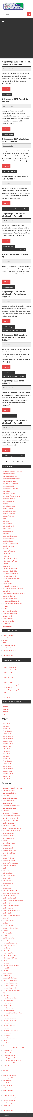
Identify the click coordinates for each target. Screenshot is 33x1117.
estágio (5, 640)
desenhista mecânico (9, 865)
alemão (5, 706)
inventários (6, 968)
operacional (6, 591)
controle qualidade (9, 513)
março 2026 (7, 728)
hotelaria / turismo (9, 551)
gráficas (5, 548)
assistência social (8, 486)
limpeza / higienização (10, 568)
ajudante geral (7, 803)
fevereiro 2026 (7, 731)
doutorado (6, 697)
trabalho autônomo (9, 648)
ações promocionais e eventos (12, 471)
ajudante (6, 795)
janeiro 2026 (7, 733)
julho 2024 (6, 778)
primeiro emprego (9, 645)
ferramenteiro (7, 933)
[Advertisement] (16, 41)
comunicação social (9, 506)
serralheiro (6, 1083)
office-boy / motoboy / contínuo (13, 588)
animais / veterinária (9, 481)
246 (18, 461)
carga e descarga (8, 833)
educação (6, 521)
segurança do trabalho (10, 611)
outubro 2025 (7, 741)
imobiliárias (6, 553)
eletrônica (6, 533)
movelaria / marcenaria (10, 586)
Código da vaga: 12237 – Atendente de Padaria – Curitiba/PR (15, 140)
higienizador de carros (10, 943)
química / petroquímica (10, 598)
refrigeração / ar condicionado (12, 603)
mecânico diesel (8, 1000)
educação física (7, 523)
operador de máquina (10, 1038)
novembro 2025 (8, 738)
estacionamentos (8, 538)
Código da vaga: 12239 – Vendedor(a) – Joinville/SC (15, 100)
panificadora (7, 1043)
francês (5, 711)
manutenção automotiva (10, 573)
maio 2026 (6, 723)
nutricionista (7, 1033)
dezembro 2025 (8, 736)
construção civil (8, 508)
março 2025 (7, 758)
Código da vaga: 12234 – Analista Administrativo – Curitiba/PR (13, 214)
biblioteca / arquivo (9, 493)
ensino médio (20, 456)
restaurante (6, 1068)
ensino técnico (7, 682)
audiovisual (6, 491)
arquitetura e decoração (10, 483)
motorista (6, 1015)
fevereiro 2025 (7, 761)
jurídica (5, 563)
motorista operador (9, 1025)
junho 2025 (6, 751)
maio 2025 (6, 753)
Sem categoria (7, 94)
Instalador (6, 963)
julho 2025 (6, 748)
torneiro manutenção (9, 1098)
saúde (5, 608)
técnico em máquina (9, 1093)
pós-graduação (7, 687)
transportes (6, 623)
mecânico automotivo (10, 998)
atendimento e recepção (10, 209)
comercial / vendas (8, 134)
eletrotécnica (7, 888)
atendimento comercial (9, 171)
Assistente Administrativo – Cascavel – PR (15, 255)
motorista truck (8, 1028)
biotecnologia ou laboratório (12, 828)
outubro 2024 (7, 771)
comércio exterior (8, 501)
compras (5, 503)
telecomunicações (8, 621)
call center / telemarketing (11, 496)
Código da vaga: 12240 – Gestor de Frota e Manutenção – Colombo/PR (16, 63)
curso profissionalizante (10, 665)
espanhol (6, 709)
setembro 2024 (8, 773)
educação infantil (8, 526)
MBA (4, 692)
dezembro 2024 (8, 766)
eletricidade (7, 528)
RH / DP (22, 249)
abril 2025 (6, 756)
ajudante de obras (8, 800)
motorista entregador (10, 1020)
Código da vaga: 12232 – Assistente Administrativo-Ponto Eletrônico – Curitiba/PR (14, 337)
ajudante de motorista (10, 798)
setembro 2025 (8, 743)
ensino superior (8, 677)
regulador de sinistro (9, 1063)
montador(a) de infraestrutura (12, 1013)
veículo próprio (7, 655)
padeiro (5, 1040)
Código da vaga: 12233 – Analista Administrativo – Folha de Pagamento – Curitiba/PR (16, 294)
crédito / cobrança (8, 516)
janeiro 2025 (7, 763)
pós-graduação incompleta (11, 690)
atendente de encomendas (11, 815)
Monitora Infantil (8, 1010)
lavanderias (6, 566)
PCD (4, 643)
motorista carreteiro (9, 1018)
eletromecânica (8, 531)
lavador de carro (8, 973)
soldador (6, 1088)
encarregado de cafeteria (11, 893)
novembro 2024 (8, 768)
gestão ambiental (8, 546)
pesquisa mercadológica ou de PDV (14, 593)
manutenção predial (9, 576)
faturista (5, 930)
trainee (5, 653)
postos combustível (9, 596)
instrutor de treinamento (11, 965)
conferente (6, 845)
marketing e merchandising (11, 578)
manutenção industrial (10, 985)
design (5, 518)
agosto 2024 (7, 776)
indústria (6, 556)
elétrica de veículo (9, 875)
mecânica (6, 581)
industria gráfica (8, 953)
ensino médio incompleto (11, 675)
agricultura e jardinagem (10, 476)
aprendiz (6, 638)
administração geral (8, 246)
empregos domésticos (10, 536)
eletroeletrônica (8, 880)
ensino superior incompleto (10, 249)
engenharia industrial (9, 895)
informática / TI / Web (10, 561)
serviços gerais (7, 616)
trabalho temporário (9, 650)
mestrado (6, 695)
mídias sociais (7, 583)
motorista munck (8, 1023)
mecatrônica (7, 1003)
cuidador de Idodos (9, 860)
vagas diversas (7, 626)
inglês (5, 714)
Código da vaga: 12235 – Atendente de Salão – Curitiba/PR (15, 177)
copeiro (5, 855)
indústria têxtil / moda (10, 558)
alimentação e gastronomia (11, 478)
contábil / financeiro (9, 511)
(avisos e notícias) (8, 635)
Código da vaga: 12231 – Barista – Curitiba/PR (14, 382)
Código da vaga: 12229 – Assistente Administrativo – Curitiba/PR (14, 421)
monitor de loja (8, 1008)
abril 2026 (6, 726)
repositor (6, 1065)
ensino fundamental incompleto (13, 670)
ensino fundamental (9, 667)
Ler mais (5, 89)
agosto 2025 (7, 746)
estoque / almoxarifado (10, 543)
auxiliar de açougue (9, 823)
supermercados (8, 618)
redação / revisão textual (11, 601)
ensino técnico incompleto (11, 685)
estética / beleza (23, 209)
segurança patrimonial (10, 613)
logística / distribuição (10, 571)
